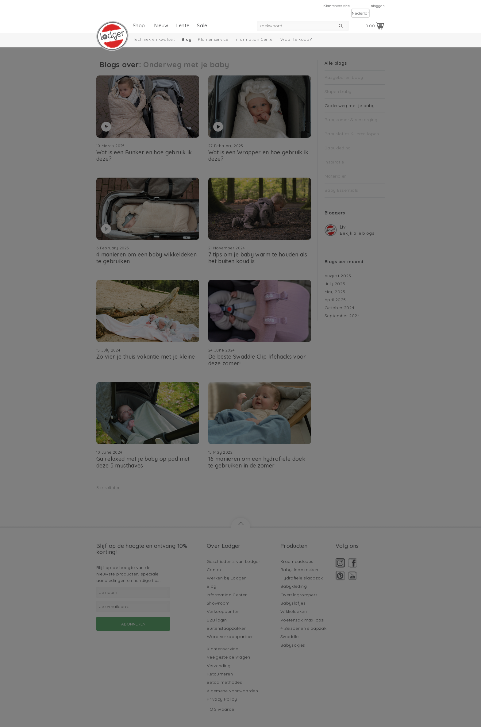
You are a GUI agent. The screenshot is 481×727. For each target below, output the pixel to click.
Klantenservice (336, 5)
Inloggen (377, 5)
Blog (186, 39)
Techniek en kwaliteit (154, 39)
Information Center (254, 39)
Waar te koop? (296, 39)
